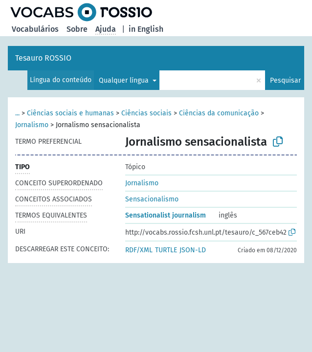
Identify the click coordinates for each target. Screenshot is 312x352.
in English (146, 29)
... (17, 113)
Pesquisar (285, 80)
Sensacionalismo (151, 199)
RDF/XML (139, 250)
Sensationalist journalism (165, 215)
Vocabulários (35, 29)
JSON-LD (192, 250)
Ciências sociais (146, 113)
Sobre (77, 29)
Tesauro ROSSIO (43, 58)
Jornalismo (31, 125)
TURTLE (166, 250)
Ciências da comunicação (219, 113)
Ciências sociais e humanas (70, 113)
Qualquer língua (125, 80)
